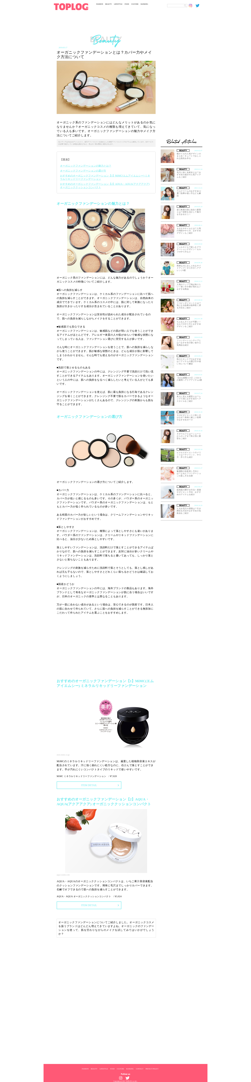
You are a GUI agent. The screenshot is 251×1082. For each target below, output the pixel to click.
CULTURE (134, 4)
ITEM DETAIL (89, 785)
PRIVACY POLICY (152, 1069)
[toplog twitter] (199, 5)
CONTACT (139, 1069)
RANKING (144, 4)
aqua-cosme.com (63, 875)
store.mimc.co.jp (63, 755)
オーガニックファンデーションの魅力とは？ (85, 165)
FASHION (99, 4)
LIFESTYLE (118, 4)
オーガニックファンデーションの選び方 (83, 170)
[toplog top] (71, 6)
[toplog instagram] (192, 5)
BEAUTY (108, 4)
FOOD (127, 4)
